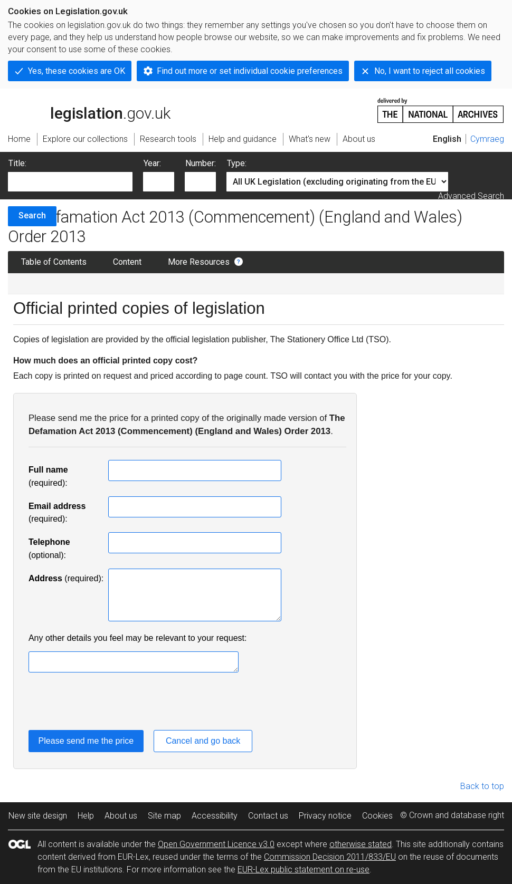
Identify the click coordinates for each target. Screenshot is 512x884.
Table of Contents (54, 262)
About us (121, 816)
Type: (236, 163)
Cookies (377, 816)
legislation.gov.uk (89, 110)
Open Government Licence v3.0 (216, 844)
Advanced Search (471, 196)
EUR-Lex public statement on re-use (303, 869)
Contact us (268, 816)
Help (86, 816)
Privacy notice (325, 816)
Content (127, 262)
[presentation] (109, 703)
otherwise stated (360, 844)
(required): (66, 578)
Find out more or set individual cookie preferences (250, 71)
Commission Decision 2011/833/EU (330, 857)
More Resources (199, 262)
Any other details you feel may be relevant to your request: (138, 637)
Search (32, 215)
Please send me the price (86, 740)
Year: (152, 163)
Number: (200, 163)
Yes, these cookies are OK (76, 71)
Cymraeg (487, 139)
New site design (37, 816)
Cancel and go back (203, 740)
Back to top (482, 786)
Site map (164, 816)
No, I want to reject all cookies (429, 71)
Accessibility (215, 816)
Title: (17, 163)
